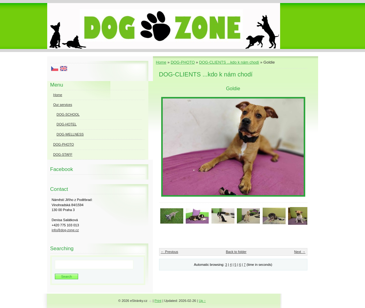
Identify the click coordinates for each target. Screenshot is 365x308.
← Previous (169, 252)
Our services (62, 104)
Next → (300, 252)
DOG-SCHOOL (68, 114)
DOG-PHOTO (183, 62)
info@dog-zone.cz (65, 230)
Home (161, 62)
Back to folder (236, 252)
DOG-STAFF (63, 154)
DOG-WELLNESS (70, 134)
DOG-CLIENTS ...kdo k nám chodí (229, 62)
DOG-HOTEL (67, 124)
